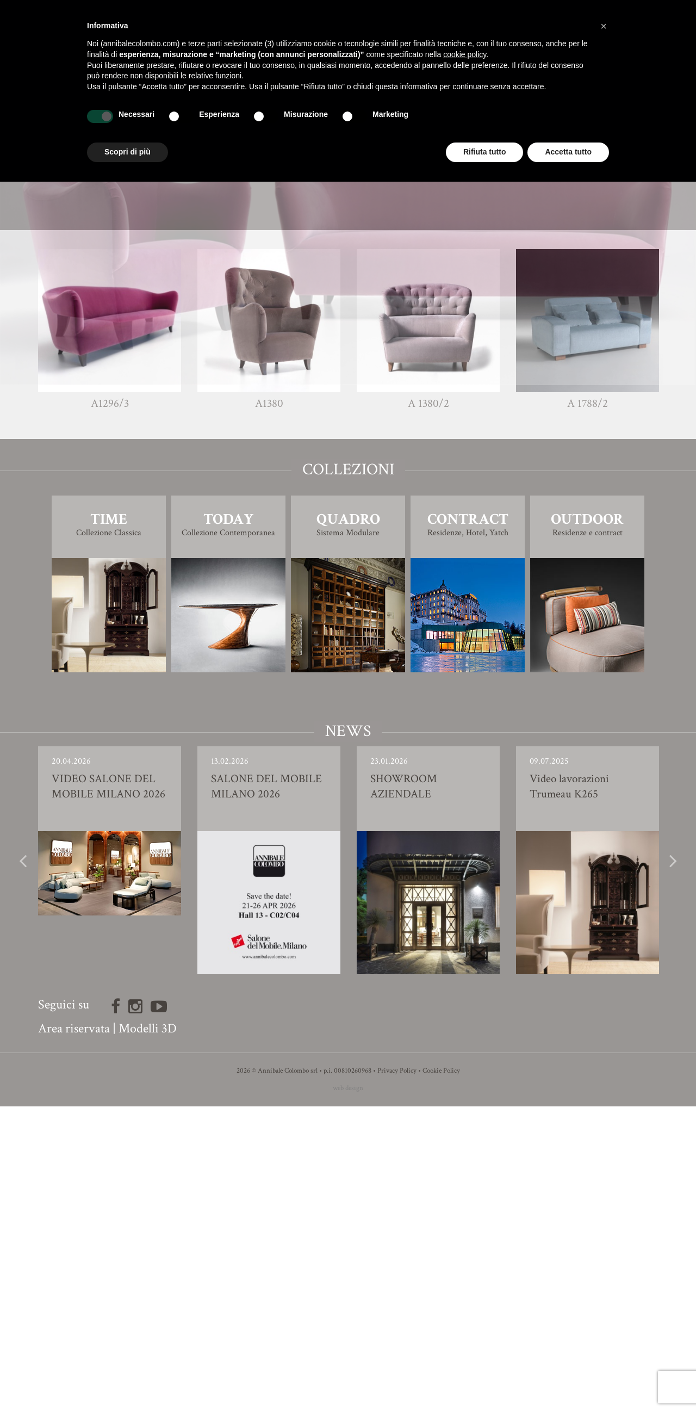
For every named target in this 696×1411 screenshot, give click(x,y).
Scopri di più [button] (127, 151)
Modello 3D (348, 503)
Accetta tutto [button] (568, 151)
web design (348, 1392)
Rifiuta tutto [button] (484, 151)
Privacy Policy (397, 1375)
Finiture (348, 472)
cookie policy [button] (464, 54)
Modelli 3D (148, 1333)
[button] (603, 26)
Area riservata (74, 1333)
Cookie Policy (441, 1375)
